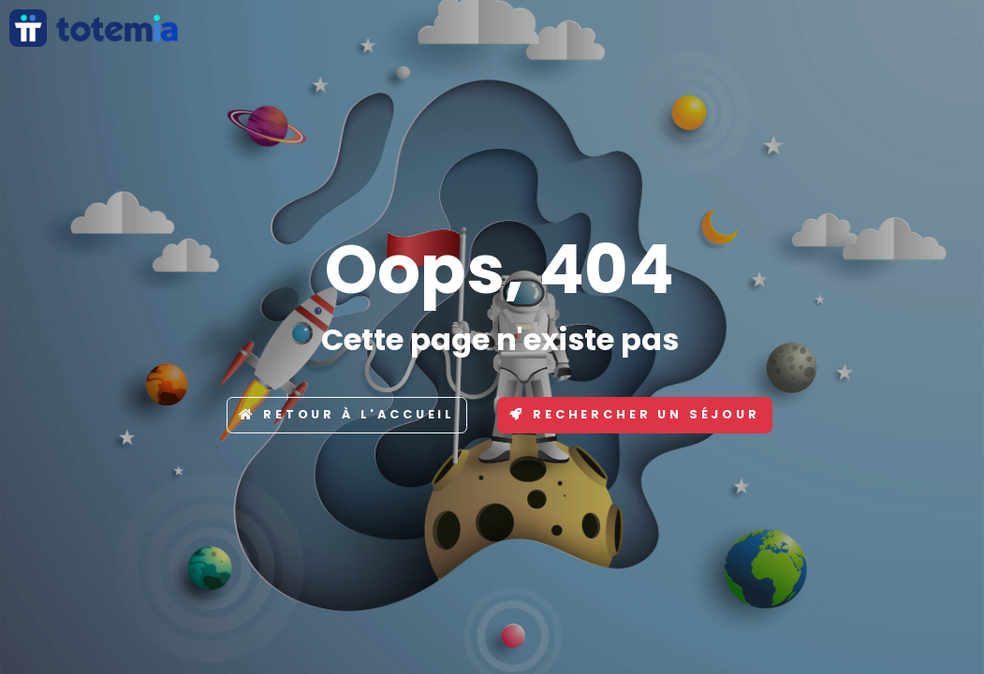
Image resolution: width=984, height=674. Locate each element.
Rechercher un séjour (634, 414)
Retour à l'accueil (347, 414)
